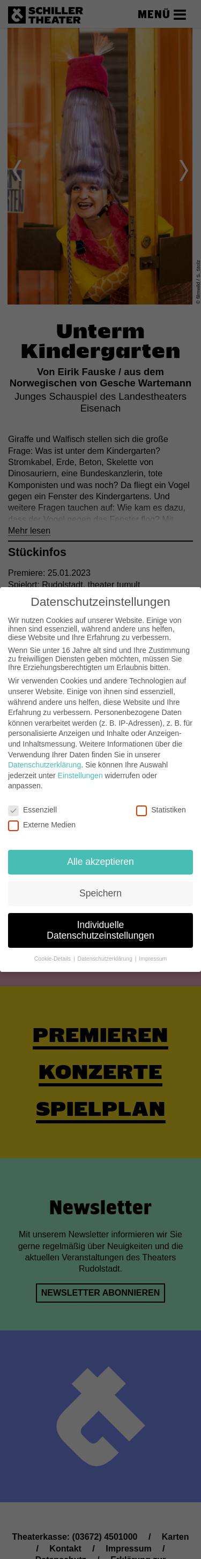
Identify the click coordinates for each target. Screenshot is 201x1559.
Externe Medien (42, 824)
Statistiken (161, 809)
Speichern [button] (100, 893)
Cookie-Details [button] (53, 958)
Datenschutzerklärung (44, 765)
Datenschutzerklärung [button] (106, 958)
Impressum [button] (153, 958)
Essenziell (32, 809)
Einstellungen (80, 775)
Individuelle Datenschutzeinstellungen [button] (100, 930)
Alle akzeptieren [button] (100, 861)
